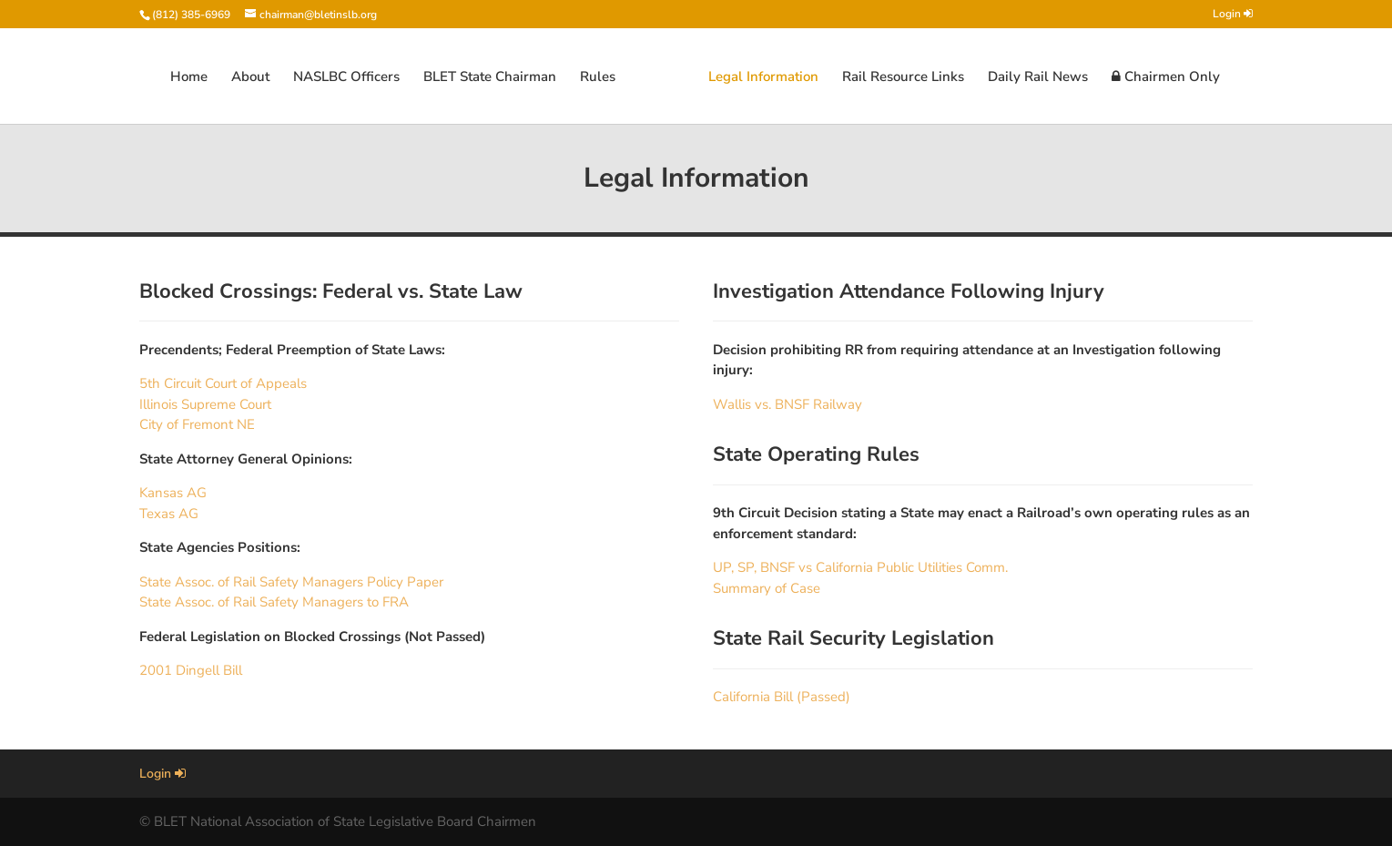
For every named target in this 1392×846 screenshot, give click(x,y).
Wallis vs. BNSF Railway (787, 404)
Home (189, 78)
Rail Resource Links (903, 78)
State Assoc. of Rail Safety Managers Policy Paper (291, 582)
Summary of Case (766, 588)
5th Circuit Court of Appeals (223, 383)
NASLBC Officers (346, 78)
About (250, 78)
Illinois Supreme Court (205, 404)
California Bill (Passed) (781, 697)
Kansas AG (173, 493)
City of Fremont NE (197, 424)
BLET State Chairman (489, 78)
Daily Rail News (1038, 78)
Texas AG (168, 514)
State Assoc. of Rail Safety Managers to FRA (274, 602)
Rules (597, 78)
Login (1233, 14)
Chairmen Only (1166, 77)
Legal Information (763, 78)
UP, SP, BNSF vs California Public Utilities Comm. (860, 567)
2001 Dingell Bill (190, 670)
